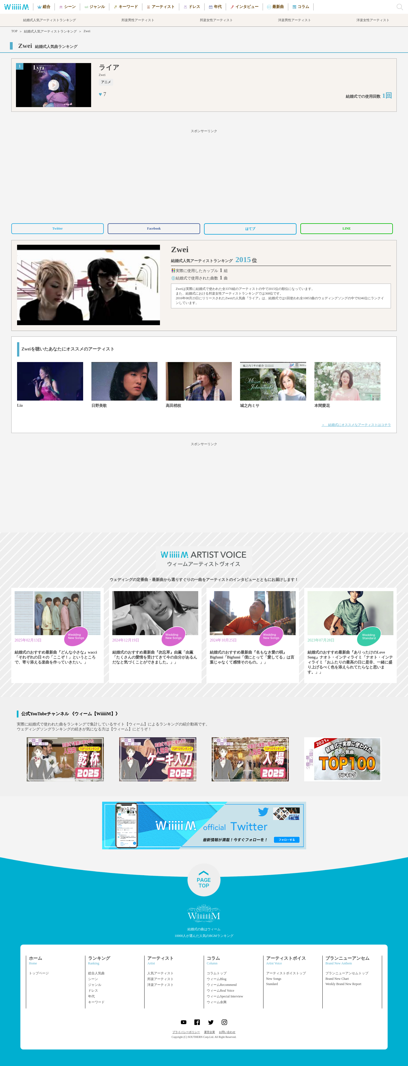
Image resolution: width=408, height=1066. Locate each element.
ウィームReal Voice (220, 990)
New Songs (273, 979)
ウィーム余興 (217, 1002)
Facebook (154, 228)
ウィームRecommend (222, 985)
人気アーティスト (160, 973)
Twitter (57, 228)
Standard (272, 984)
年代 (91, 996)
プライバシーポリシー (186, 1032)
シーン (93, 979)
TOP (14, 31)
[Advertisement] (204, 175)
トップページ (39, 973)
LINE (346, 228)
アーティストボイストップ (286, 973)
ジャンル (94, 985)
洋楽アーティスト (160, 985)
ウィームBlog (216, 979)
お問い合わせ (227, 1032)
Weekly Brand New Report (343, 984)
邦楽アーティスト (160, 979)
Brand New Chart (337, 979)
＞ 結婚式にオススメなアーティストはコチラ (356, 425)
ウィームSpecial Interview (225, 996)
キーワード (96, 1002)
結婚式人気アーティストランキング (50, 31)
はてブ (250, 229)
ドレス (93, 990)
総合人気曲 (96, 973)
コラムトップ (217, 973)
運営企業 (209, 1032)
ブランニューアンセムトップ (346, 973)
